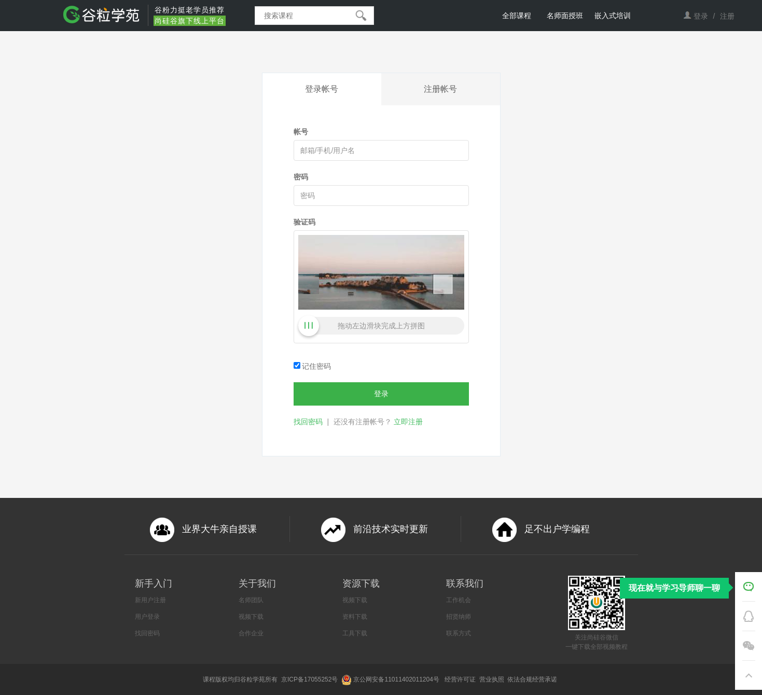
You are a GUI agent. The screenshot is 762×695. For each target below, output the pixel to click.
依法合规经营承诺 (533, 679)
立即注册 (408, 422)
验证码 (304, 222)
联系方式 (458, 633)
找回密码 (308, 422)
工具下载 (354, 633)
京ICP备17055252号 (310, 679)
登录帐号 (321, 89)
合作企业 (251, 633)
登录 (701, 16)
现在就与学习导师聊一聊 (674, 587)
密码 (301, 177)
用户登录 (147, 616)
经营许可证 (461, 679)
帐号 (301, 132)
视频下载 (251, 616)
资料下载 (354, 616)
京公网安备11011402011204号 (397, 679)
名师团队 (251, 600)
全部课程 (516, 15)
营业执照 (492, 679)
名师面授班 (565, 15)
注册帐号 (440, 89)
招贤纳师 (458, 616)
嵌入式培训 (612, 15)
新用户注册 (150, 600)
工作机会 (458, 600)
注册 (727, 16)
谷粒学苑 (252, 679)
